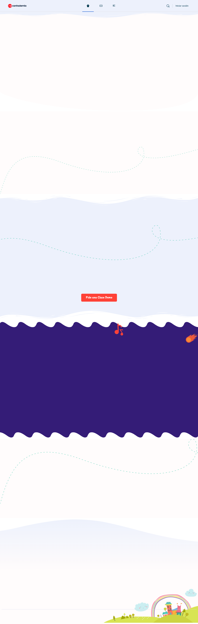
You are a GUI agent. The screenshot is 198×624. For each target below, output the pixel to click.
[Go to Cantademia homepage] (20, 5)
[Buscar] (168, 6)
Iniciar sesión (182, 5)
